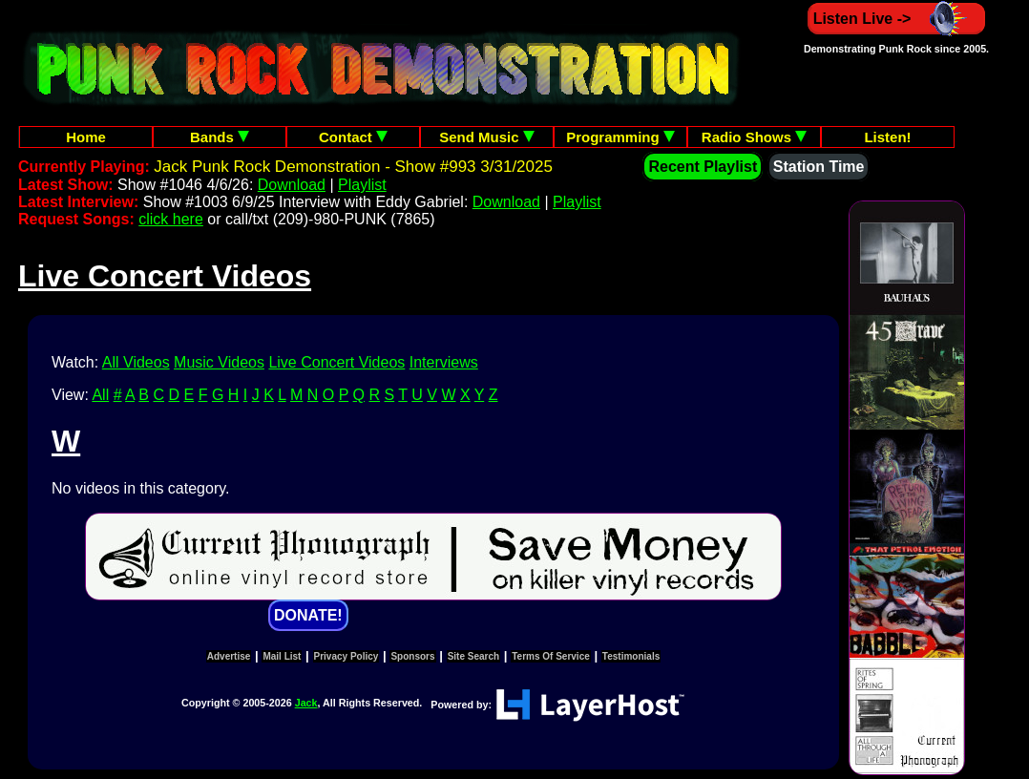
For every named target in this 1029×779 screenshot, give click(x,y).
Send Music (487, 137)
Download (292, 185)
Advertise (229, 656)
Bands (219, 137)
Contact (353, 137)
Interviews (444, 362)
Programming (620, 137)
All (100, 395)
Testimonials (631, 656)
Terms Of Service (551, 656)
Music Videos (219, 362)
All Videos (136, 362)
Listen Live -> (896, 18)
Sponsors (412, 656)
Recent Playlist (702, 166)
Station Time (819, 166)
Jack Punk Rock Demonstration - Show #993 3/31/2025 (353, 167)
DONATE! (308, 615)
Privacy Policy (346, 656)
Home (86, 137)
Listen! (887, 137)
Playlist (362, 185)
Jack (306, 702)
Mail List (281, 656)
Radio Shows (754, 137)
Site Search (473, 656)
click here (170, 219)
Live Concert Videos (336, 362)
